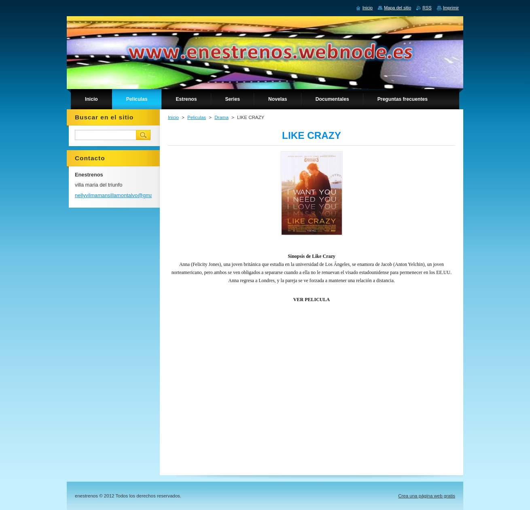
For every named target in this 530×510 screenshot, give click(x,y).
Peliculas (196, 117)
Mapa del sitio (397, 7)
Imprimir (451, 7)
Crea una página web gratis (426, 495)
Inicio (173, 117)
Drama (221, 117)
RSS (426, 7)
